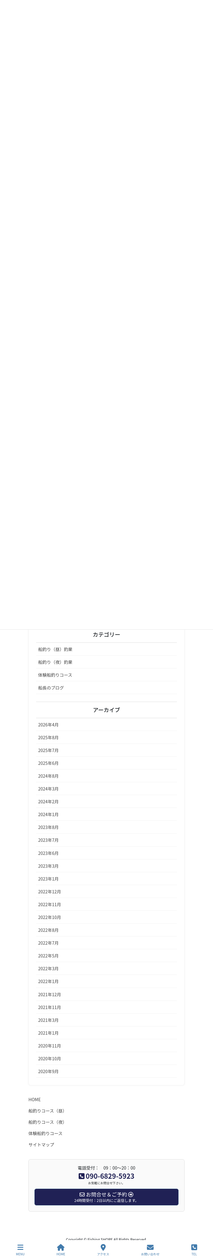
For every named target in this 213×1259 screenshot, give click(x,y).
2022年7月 (48, 943)
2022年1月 (48, 981)
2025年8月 (48, 737)
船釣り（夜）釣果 (55, 662)
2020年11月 (49, 1046)
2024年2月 (48, 801)
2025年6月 (48, 763)
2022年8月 (48, 930)
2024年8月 (48, 776)
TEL (194, 1250)
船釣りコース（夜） (47, 1122)
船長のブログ (51, 688)
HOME (34, 1099)
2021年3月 (48, 1020)
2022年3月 (48, 968)
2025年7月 (48, 750)
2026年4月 (48, 725)
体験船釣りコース (55, 675)
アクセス (103, 1250)
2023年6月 (48, 853)
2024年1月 (48, 814)
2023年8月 (48, 827)
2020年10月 (49, 1058)
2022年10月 (49, 917)
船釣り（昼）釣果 (55, 649)
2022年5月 (48, 956)
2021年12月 (49, 994)
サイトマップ (41, 1144)
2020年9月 (48, 1071)
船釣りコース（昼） (47, 1111)
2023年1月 (48, 879)
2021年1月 (48, 1033)
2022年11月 (49, 904)
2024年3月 (48, 789)
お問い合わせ (150, 1250)
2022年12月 (49, 891)
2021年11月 (49, 1007)
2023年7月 (48, 840)
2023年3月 (48, 866)
